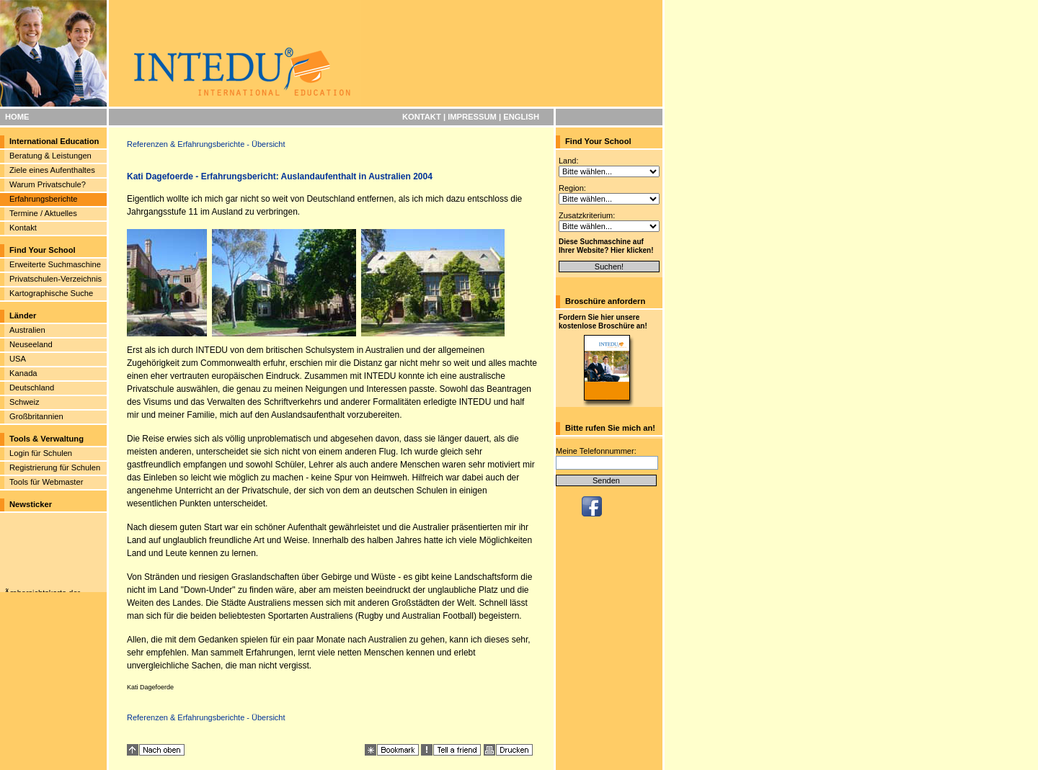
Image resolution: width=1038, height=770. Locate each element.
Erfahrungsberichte (43, 198)
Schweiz (24, 402)
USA (17, 358)
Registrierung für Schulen (54, 467)
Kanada (23, 373)
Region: (572, 188)
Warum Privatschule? (47, 184)
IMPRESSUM (472, 116)
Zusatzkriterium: (587, 215)
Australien (27, 330)
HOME (17, 116)
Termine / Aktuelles (43, 213)
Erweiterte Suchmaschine (55, 264)
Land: (569, 160)
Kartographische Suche (51, 293)
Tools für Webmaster (46, 482)
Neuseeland (31, 344)
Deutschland (31, 387)
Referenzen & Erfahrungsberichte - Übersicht (206, 144)
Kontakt (23, 227)
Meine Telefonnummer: (596, 451)
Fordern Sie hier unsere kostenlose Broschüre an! (603, 321)
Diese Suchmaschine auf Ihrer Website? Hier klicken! (606, 246)
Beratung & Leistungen (50, 155)
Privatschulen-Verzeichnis (55, 278)
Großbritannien (36, 416)
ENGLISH (521, 116)
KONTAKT (421, 116)
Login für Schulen (40, 453)
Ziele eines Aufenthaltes (52, 170)
